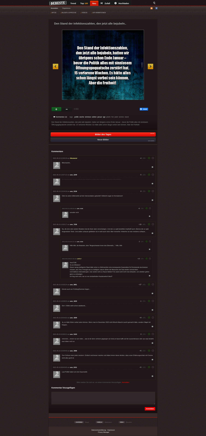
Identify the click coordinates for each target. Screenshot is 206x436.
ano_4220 (73, 301)
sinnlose (88, 117)
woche (81, 117)
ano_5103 (73, 334)
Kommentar (60, 117)
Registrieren (66, 8)
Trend (73, 3)
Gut (56, 109)
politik (76, 117)
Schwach (67, 109)
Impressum (111, 430)
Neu (94, 3)
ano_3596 (73, 351)
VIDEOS (84, 12)
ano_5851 (73, 284)
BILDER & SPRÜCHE (68, 12)
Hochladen (121, 3)
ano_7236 (73, 224)
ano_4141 (80, 208)
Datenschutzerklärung (98, 430)
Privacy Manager (103, 432)
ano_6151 (73, 367)
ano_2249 (73, 175)
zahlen (94, 117)
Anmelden (54, 8)
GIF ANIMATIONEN (99, 12)
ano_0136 (73, 191)
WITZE (53, 12)
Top (84, 3)
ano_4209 (73, 318)
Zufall (105, 3)
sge (104, 117)
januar (99, 117)
